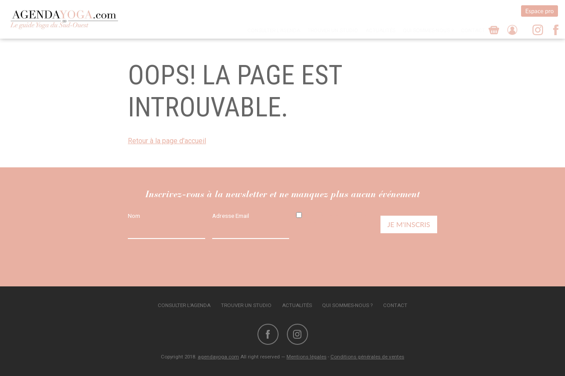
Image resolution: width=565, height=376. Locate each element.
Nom (134, 215)
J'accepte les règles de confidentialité (331, 219)
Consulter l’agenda (273, 30)
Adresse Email (230, 215)
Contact (473, 30)
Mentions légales (306, 357)
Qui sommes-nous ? (428, 30)
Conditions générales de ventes (367, 357)
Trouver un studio (333, 30)
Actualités (380, 30)
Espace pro (539, 10)
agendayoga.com (218, 357)
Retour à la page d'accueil (167, 141)
